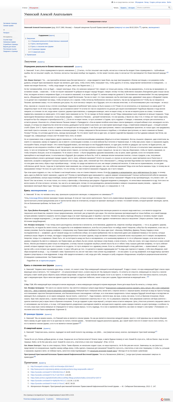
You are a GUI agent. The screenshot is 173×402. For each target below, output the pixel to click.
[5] (148, 276)
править (41, 62)
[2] (167, 72)
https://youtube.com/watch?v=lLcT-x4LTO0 (47, 375)
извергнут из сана (122, 27)
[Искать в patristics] (153, 7)
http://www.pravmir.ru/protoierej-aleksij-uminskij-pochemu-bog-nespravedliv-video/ (61, 369)
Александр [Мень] (36, 198)
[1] (140, 27)
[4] (61, 203)
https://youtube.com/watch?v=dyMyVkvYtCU (47, 381)
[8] (35, 356)
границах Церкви (34, 314)
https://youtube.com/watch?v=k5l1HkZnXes (47, 372)
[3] (112, 194)
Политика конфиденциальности (34, 399)
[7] (156, 331)
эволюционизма (39, 190)
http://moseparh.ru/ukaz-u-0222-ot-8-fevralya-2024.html (51, 366)
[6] (80, 323)
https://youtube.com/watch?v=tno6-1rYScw (47, 383)
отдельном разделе (48, 261)
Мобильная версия (62, 399)
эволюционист (154, 27)
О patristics (49, 399)
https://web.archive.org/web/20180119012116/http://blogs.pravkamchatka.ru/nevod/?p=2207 (65, 378)
